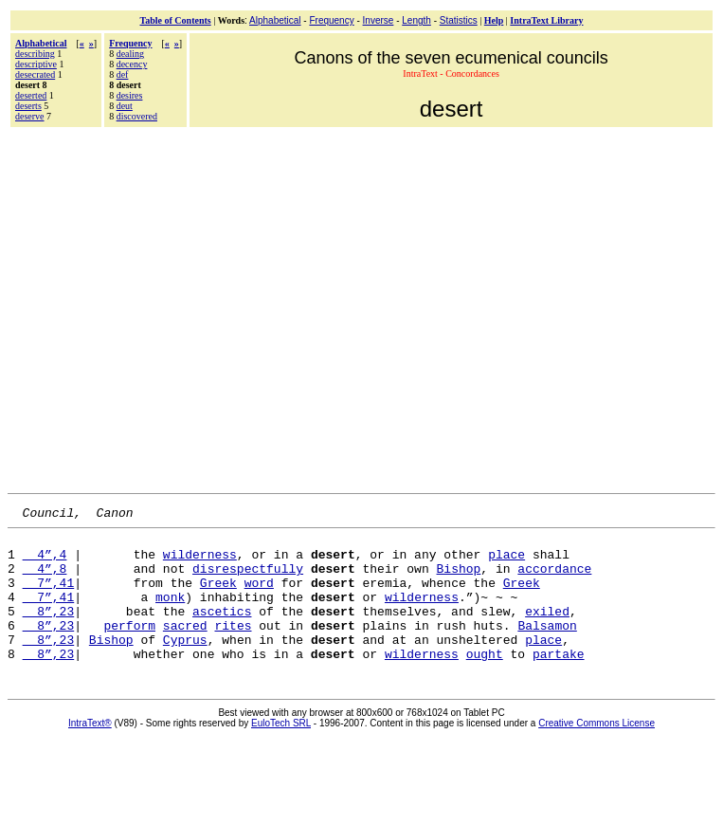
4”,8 (45, 579)
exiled (547, 630)
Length (416, 20)
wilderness (200, 562)
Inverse (378, 20)
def (123, 74)
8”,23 (49, 630)
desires (130, 95)
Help (494, 20)
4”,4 (45, 562)
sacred (185, 647)
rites (232, 647)
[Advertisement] (177, 308)
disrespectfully (247, 579)
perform (129, 647)
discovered (137, 116)
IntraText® (90, 751)
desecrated (35, 74)
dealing (130, 53)
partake (559, 681)
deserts (28, 106)
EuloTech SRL (281, 751)
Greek (218, 596)
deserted (30, 95)
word (259, 596)
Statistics (459, 20)
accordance (554, 579)
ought (484, 681)
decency (132, 64)
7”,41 (49, 596)
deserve (30, 116)
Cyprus (185, 664)
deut (125, 106)
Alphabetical (274, 20)
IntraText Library (546, 20)
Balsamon (546, 647)
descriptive (36, 64)
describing (35, 53)
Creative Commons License (596, 751)
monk (170, 613)
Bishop (458, 579)
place (506, 562)
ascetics (221, 630)
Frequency (331, 20)
